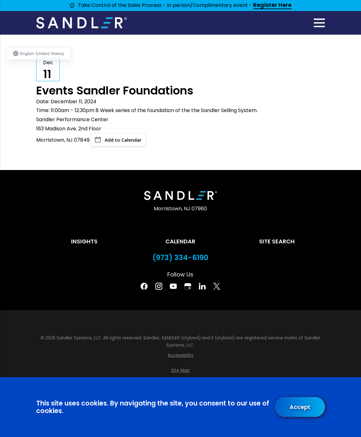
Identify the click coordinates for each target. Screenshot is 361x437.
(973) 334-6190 (180, 257)
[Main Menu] (319, 22)
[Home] (81, 23)
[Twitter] (216, 286)
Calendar (180, 241)
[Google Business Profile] (187, 286)
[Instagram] (158, 286)
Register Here (272, 5)
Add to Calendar (118, 140)
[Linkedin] (202, 286)
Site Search (277, 241)
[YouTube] (173, 286)
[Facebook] (144, 286)
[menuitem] (180, 355)
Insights (84, 241)
